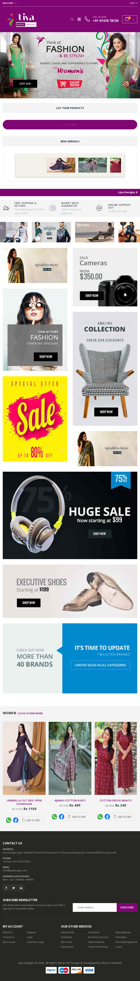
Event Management (126, 942)
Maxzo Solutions (112, 963)
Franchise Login (35, 942)
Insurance (93, 932)
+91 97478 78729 (21, 861)
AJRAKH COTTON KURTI (70, 800)
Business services (98, 937)
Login (30, 937)
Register (31, 932)
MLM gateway (123, 932)
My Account (9, 942)
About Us (8, 932)
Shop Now (25, 83)
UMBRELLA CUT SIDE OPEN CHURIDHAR (24, 802)
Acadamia (66, 937)
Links (132, 3)
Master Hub (67, 932)
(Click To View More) (30, 713)
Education (121, 937)
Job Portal (66, 942)
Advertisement (96, 942)
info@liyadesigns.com (15, 870)
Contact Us (9, 937)
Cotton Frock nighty (116, 800)
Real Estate (67, 946)
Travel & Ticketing (98, 946)
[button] (72, 19)
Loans (119, 946)
